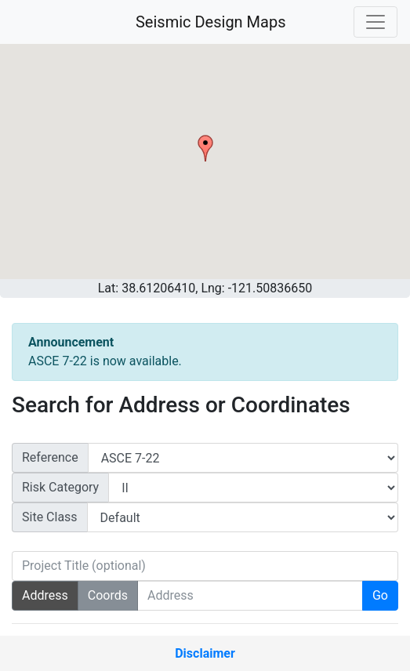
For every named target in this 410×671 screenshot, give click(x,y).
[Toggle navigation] (375, 22)
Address (45, 595)
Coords (108, 595)
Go (380, 595)
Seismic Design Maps (211, 22)
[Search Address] (250, 596)
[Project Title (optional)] (205, 566)
